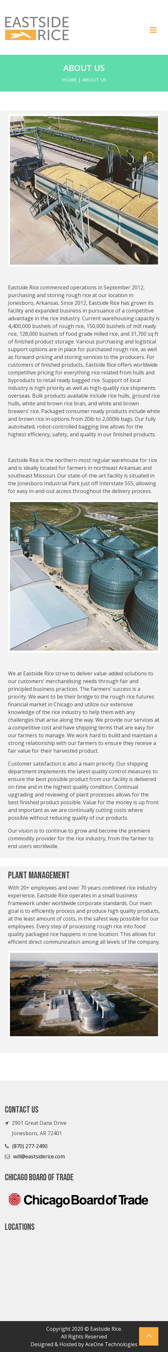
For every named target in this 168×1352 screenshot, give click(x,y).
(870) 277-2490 (30, 1146)
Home (69, 79)
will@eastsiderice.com (39, 1156)
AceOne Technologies (111, 1344)
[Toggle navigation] (153, 32)
